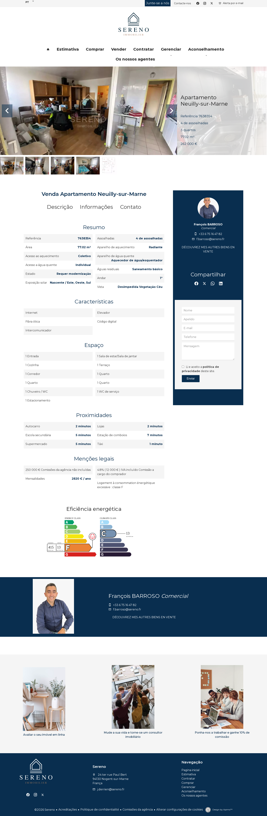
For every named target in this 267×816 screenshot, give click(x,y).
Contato (130, 207)
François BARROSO (208, 224)
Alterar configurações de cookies (179, 809)
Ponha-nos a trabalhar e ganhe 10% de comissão (222, 735)
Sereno (99, 767)
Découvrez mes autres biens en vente (208, 249)
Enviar (191, 378)
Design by (222, 809)
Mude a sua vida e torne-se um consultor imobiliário (133, 735)
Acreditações (67, 809)
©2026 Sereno (45, 809)
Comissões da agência (138, 809)
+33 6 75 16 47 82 (210, 234)
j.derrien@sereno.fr (110, 789)
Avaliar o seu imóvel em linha (44, 734)
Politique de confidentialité (99, 809)
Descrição (60, 207)
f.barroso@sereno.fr (211, 239)
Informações (96, 207)
